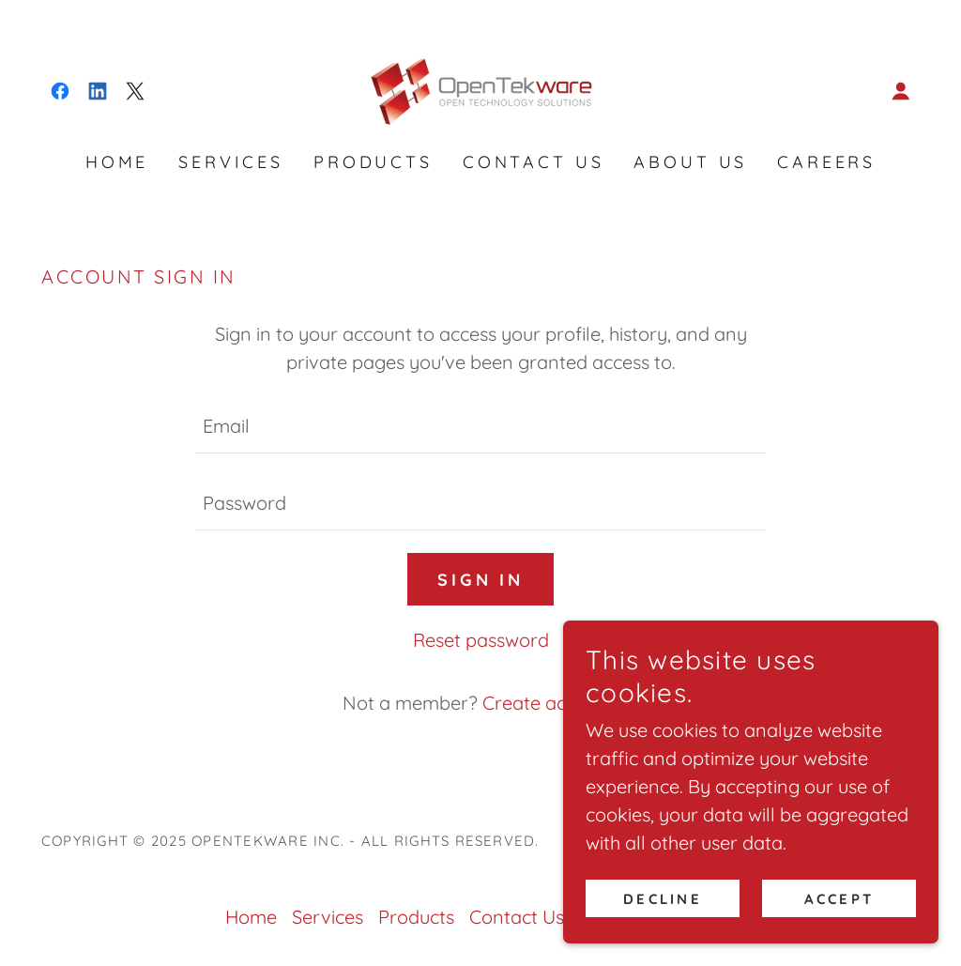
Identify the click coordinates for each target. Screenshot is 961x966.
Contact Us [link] (533, 162)
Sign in (480, 579)
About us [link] (690, 162)
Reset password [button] (481, 640)
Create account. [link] (550, 702)
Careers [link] (826, 162)
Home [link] (116, 162)
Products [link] (373, 162)
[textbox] (480, 426)
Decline (662, 899)
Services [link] (230, 162)
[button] (901, 91)
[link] (60, 91)
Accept (839, 899)
